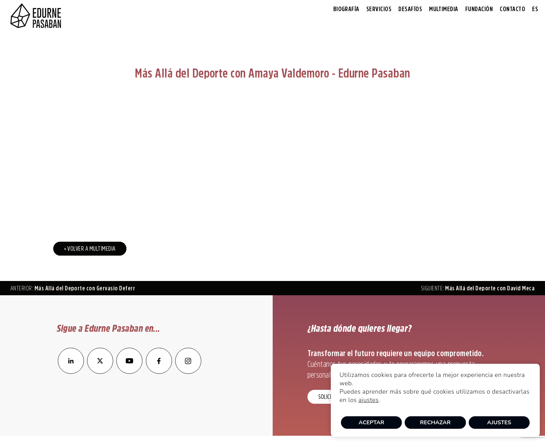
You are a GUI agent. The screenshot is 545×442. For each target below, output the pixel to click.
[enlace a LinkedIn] (71, 372)
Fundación (479, 9)
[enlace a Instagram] (188, 372)
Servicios (378, 9)
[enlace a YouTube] (129, 372)
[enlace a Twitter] (100, 372)
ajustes (368, 400)
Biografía (346, 9)
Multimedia (443, 9)
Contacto (512, 9)
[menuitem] (535, 9)
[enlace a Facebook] (159, 372)
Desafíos (410, 9)
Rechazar (435, 422)
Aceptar (371, 422)
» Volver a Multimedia (90, 249)
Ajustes (499, 422)
